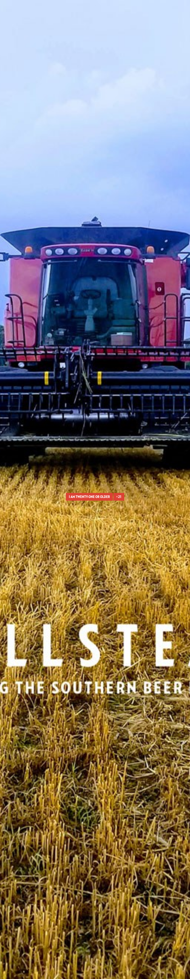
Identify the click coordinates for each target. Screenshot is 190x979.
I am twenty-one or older (89, 497)
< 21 (118, 497)
